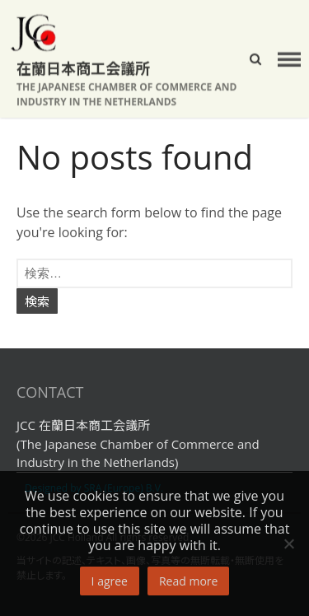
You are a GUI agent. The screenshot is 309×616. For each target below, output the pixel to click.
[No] (288, 543)
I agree (109, 581)
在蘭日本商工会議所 (83, 68)
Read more (188, 581)
